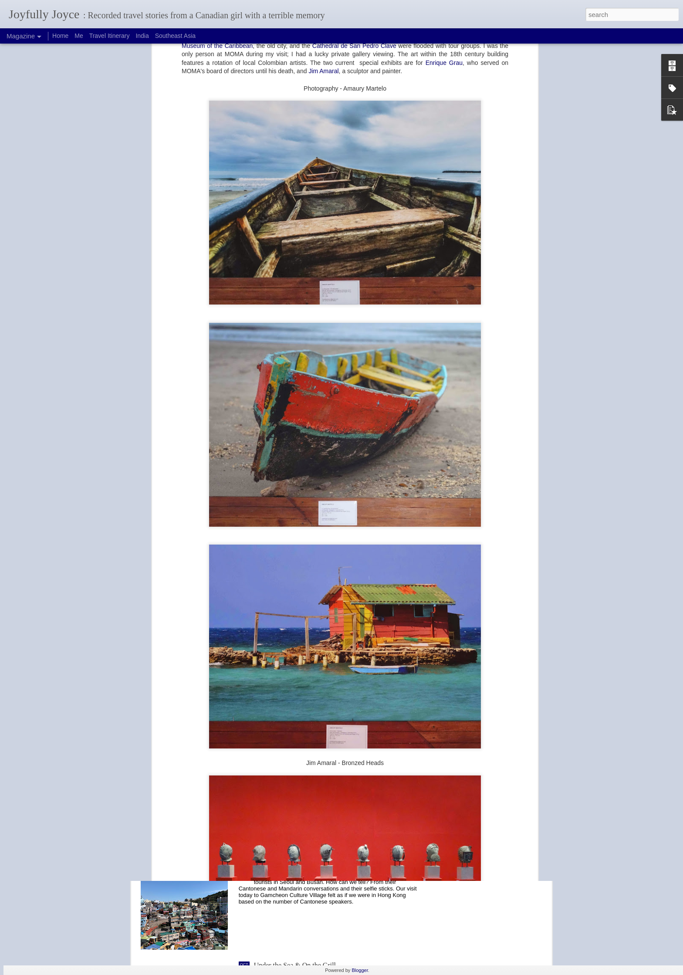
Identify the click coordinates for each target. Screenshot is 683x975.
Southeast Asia (175, 35)
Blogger (360, 970)
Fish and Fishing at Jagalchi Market (304, 767)
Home (60, 35)
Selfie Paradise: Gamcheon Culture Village (314, 866)
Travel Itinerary (109, 35)
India (142, 35)
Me (78, 35)
